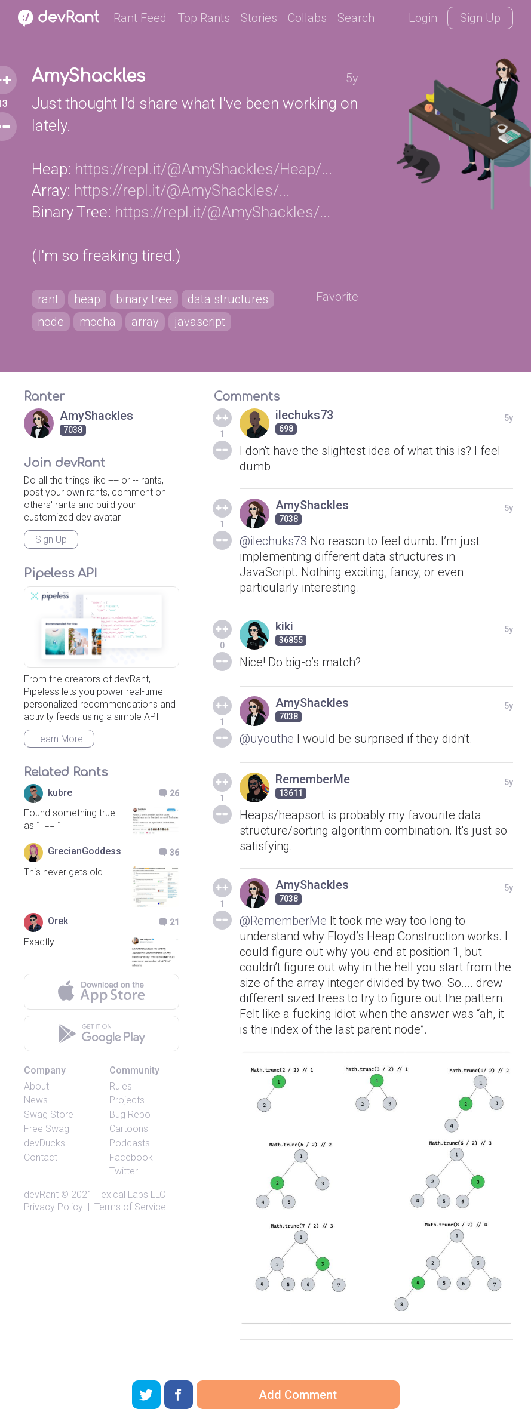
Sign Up (480, 18)
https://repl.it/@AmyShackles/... (182, 190)
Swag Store (48, 1114)
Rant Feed (140, 18)
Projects (127, 1100)
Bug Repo (130, 1114)
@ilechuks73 (273, 541)
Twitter (123, 1171)
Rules (120, 1086)
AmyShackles (88, 76)
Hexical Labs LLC (130, 1194)
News (36, 1100)
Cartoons (128, 1128)
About (36, 1086)
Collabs (307, 18)
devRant (41, 1194)
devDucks (44, 1143)
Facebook (131, 1157)
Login (423, 18)
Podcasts (129, 1143)
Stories (259, 18)
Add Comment (298, 1395)
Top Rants (203, 18)
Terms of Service (130, 1207)
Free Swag (46, 1128)
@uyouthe (267, 738)
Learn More (59, 739)
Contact (40, 1157)
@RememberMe (283, 921)
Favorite (337, 297)
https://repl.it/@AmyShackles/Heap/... (203, 169)
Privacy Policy (53, 1207)
